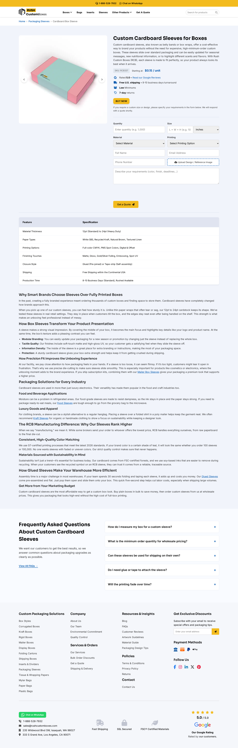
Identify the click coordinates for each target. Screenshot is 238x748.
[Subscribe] (215, 631)
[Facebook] (176, 667)
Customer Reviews (132, 631)
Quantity (117, 123)
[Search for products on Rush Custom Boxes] (202, 12)
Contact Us (128, 686)
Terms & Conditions (133, 663)
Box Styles (25, 620)
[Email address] (193, 631)
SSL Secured (124, 729)
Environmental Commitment (86, 631)
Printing (171, 137)
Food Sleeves (65, 403)
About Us (75, 620)
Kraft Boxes (25, 631)
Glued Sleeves (210, 476)
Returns (126, 674)
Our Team (76, 626)
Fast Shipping (100, 729)
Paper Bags (25, 685)
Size (169, 123)
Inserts (90, 12)
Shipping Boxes (28, 658)
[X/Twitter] (193, 667)
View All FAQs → (28, 565)
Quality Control (79, 637)
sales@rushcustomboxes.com (40, 725)
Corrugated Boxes (29, 626)
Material (117, 137)
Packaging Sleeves (29, 669)
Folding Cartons (28, 653)
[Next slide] (102, 79)
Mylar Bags (25, 680)
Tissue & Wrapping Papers (34, 674)
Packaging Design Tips (135, 647)
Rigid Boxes (25, 637)
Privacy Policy (130, 668)
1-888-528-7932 (32, 721)
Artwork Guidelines (133, 637)
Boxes (67, 12)
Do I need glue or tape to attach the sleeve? (137, 570)
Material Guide (130, 642)
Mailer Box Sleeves (148, 371)
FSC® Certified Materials (155, 729)
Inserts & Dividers (29, 664)
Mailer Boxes (26, 642)
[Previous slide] (24, 79)
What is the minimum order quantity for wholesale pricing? (147, 541)
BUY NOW (121, 101)
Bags (79, 12)
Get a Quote (143, 12)
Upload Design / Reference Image (193, 162)
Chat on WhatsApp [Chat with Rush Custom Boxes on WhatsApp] (131, 3)
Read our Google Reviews (147, 77)
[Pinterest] (200, 667)
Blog (124, 620)
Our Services (77, 652)
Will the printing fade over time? (129, 584)
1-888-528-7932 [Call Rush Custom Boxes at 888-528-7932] (105, 3)
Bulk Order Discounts (82, 657)
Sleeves (103, 12)
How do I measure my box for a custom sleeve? (140, 526)
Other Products (122, 12)
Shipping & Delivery (81, 668)
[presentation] (136, 193)
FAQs (125, 626)
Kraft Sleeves (40, 418)
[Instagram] (181, 667)
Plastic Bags (26, 691)
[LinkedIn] (187, 667)
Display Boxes (27, 647)
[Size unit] (206, 129)
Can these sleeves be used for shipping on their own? (144, 555)
